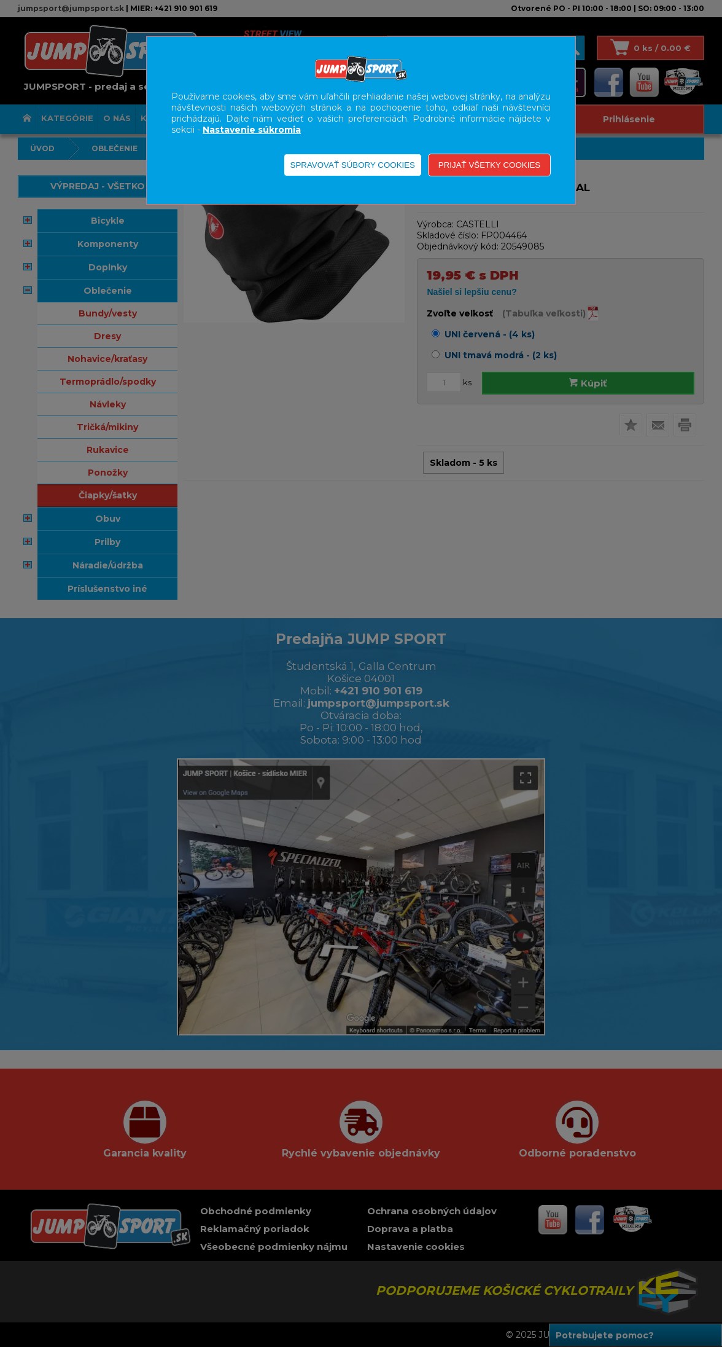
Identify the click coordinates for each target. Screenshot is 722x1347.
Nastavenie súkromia (252, 129)
